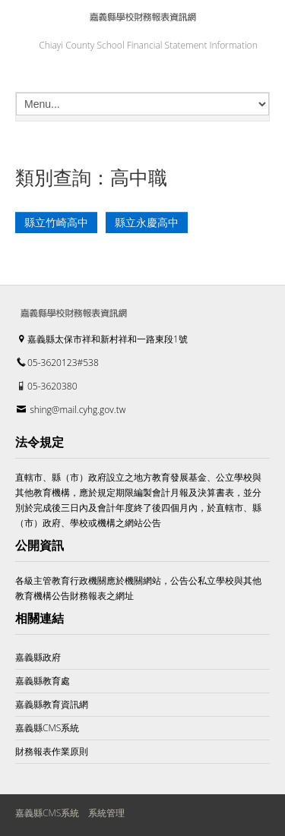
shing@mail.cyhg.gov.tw (77, 409)
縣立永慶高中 (147, 222)
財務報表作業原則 (51, 751)
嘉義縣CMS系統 (47, 727)
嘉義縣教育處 (42, 680)
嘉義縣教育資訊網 (51, 704)
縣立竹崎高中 (56, 222)
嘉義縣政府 (38, 657)
